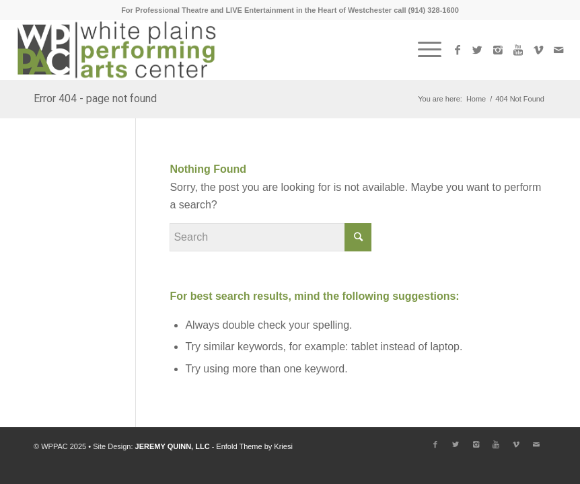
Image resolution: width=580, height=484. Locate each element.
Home (476, 99)
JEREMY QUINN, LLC (172, 446)
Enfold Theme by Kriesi (254, 446)
